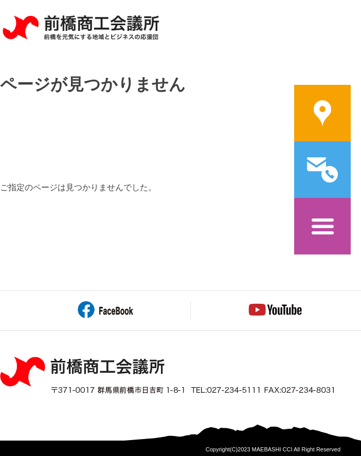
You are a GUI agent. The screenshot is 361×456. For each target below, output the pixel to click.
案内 (322, 113)
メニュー (322, 226)
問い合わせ (322, 169)
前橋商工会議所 (80, 28)
